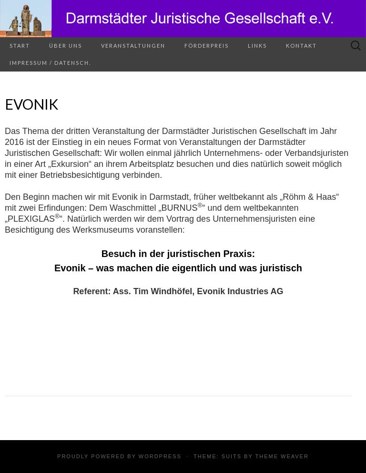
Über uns (65, 45)
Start (20, 45)
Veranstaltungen (133, 45)
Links (257, 45)
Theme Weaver (281, 456)
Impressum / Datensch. (50, 63)
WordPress (160, 456)
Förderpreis (206, 45)
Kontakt (301, 45)
